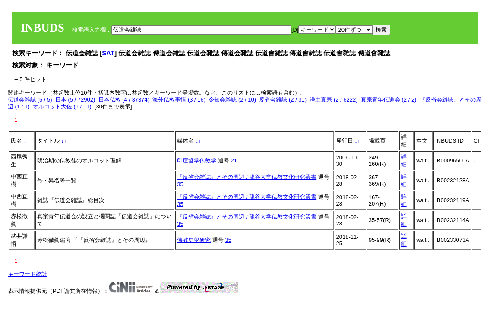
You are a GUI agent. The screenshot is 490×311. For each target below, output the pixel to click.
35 (180, 184)
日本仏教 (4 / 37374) (124, 99)
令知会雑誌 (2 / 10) (232, 99)
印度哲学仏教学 (196, 160)
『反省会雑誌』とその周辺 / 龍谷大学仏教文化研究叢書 (246, 177)
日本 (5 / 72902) (75, 99)
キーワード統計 (27, 274)
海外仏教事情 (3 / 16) (178, 99)
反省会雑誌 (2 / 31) (283, 99)
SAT (108, 53)
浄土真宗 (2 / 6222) (333, 99)
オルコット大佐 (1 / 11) (62, 106)
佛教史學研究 (194, 240)
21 (234, 160)
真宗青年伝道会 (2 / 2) (389, 99)
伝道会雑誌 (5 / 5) (30, 99)
